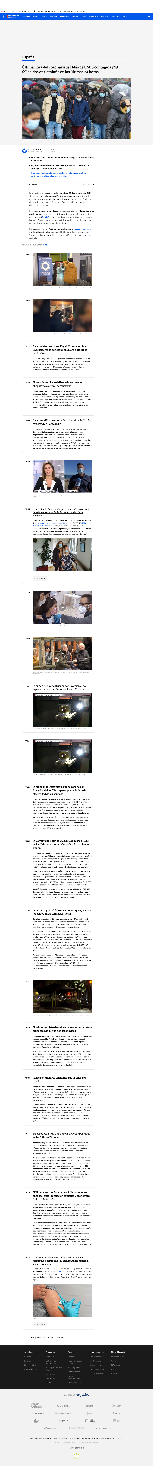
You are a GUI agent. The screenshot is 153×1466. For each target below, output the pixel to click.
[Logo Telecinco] (63, 1405)
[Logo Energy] (116, 1413)
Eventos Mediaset (96, 1369)
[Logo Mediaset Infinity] (36, 1405)
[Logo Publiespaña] (76, 1428)
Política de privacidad (60, 1438)
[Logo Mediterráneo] (103, 1428)
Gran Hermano (52, 1357)
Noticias (27, 1357)
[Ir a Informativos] (13, 16)
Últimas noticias (30, 1365)
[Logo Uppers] (63, 1420)
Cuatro (114, 1369)
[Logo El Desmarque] (36, 1413)
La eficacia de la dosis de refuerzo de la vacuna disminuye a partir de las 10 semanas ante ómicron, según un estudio (61, 1261)
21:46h (45, 245)
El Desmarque (117, 1365)
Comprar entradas (96, 1357)
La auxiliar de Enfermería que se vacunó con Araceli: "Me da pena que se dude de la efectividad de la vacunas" (61, 512)
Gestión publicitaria (105, 1438)
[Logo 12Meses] (116, 1420)
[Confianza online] (76, 1458)
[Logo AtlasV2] (50, 1428)
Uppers (114, 1361)
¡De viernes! (50, 1378)
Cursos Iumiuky (95, 1365)
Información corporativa (45, 1438)
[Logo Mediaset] (76, 1396)
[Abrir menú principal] (149, 16)
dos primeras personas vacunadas (51, 523)
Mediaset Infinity (117, 1357)
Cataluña (46, 217)
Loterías (27, 1361)
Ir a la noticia (39, 578)
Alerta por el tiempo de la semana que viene (17, 11)
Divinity (114, 1373)
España (50, 1337)
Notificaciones (74, 1372)
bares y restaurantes (84, 229)
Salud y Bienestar (96, 1373)
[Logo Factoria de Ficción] (63, 1413)
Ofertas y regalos (96, 1361)
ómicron (58, 1271)
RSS (114, 1438)
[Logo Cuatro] (90, 1405)
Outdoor (49, 1382)
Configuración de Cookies (77, 1438)
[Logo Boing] (90, 1413)
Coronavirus (60, 1337)
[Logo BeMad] (36, 1420)
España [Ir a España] (28, 57)
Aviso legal (33, 1438)
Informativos (41, 1337)
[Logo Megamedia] (78, 1448)
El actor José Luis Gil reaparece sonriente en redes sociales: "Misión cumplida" (61, 11)
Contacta (72, 1357)
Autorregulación (74, 1367)
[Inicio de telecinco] (3, 16)
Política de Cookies (92, 1438)
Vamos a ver (51, 1374)
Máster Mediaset (74, 1382)
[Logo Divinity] (116, 1405)
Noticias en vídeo (31, 1369)
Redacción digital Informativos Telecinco (42, 150)
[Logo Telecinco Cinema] (90, 1421)
